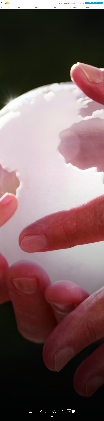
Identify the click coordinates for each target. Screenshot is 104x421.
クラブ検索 (66, 3)
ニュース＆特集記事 (76, 7)
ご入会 (79, 3)
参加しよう (25, 7)
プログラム (59, 7)
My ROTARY (59, 3)
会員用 (94, 7)
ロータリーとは (8, 7)
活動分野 (42, 7)
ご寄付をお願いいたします (93, 3)
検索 (73, 3)
